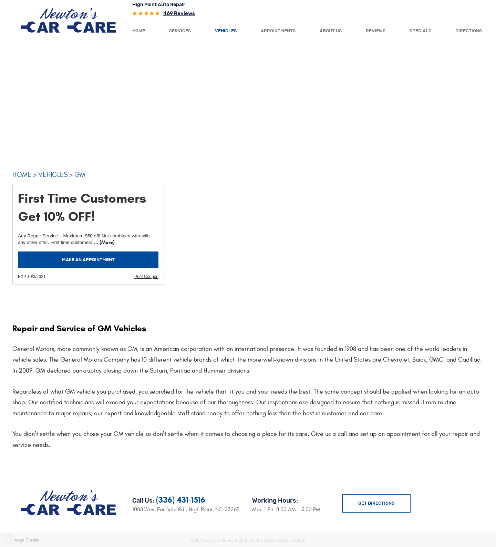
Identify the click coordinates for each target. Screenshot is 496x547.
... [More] (104, 242)
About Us (331, 31)
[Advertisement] (248, 98)
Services (180, 31)
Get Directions (376, 503)
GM (79, 175)
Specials (420, 31)
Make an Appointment (88, 260)
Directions (468, 31)
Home (138, 31)
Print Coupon (146, 276)
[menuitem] (138, 30)
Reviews (375, 31)
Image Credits (25, 540)
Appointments (278, 31)
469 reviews (179, 13)
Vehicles (226, 31)
